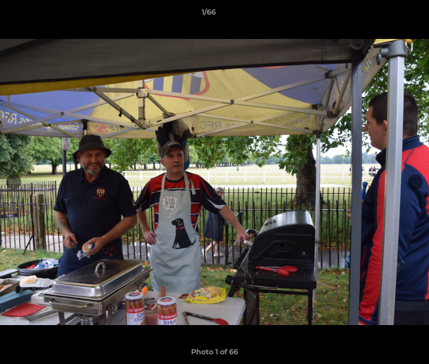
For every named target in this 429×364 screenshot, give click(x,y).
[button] (386, 14)
